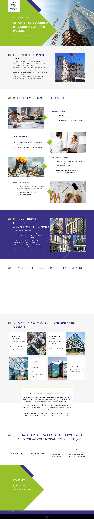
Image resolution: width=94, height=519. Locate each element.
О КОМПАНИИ (56, 2)
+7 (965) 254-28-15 (19, 485)
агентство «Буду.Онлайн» (24, 513)
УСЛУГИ (67, 2)
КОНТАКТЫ (77, 2)
